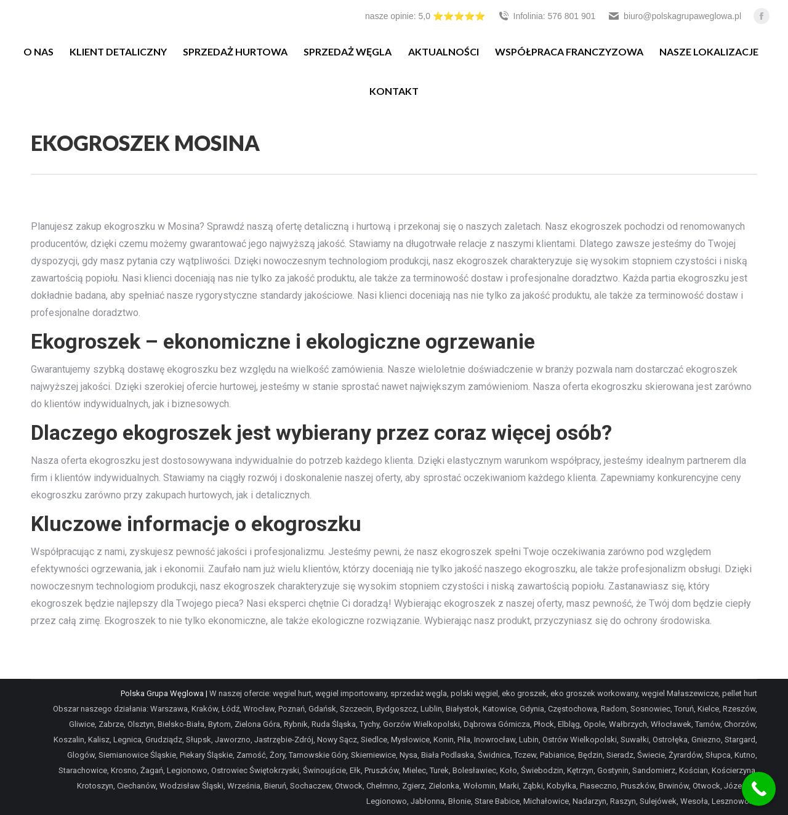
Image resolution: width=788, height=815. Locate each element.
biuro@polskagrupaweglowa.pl (674, 16)
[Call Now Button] (759, 789)
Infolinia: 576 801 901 (546, 16)
